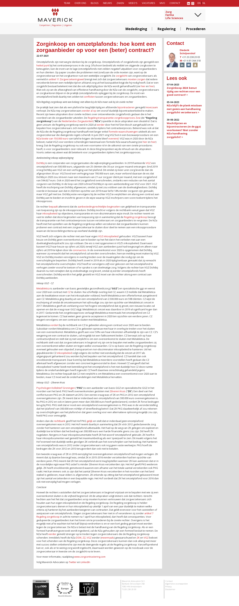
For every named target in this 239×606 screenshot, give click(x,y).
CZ (69, 292)
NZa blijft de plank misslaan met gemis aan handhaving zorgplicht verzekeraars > (184, 109)
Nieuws (107, 3)
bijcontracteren (126, 107)
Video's (132, 3)
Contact (175, 3)
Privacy (168, 586)
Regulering (166, 28)
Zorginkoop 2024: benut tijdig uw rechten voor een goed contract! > (183, 91)
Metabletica (43, 288)
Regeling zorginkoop (135, 217)
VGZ (148, 163)
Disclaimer (170, 589)
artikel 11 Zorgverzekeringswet (66, 79)
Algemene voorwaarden (176, 583)
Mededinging (136, 28)
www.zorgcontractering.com (89, 556)
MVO (162, 3)
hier (143, 86)
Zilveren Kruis (117, 391)
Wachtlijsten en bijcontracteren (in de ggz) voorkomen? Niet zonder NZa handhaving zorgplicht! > (184, 130)
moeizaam (152, 107)
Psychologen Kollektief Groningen (55, 388)
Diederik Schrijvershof (187, 52)
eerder (101, 124)
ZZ (84, 537)
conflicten (89, 96)
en (199, 3)
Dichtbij (40, 163)
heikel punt (42, 65)
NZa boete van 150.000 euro (52, 138)
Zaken (120, 3)
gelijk (90, 421)
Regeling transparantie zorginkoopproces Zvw (114, 117)
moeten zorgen (136, 79)
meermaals (107, 537)
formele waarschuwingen (123, 131)
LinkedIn (85, 562)
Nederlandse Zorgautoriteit (77, 121)
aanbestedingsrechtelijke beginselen (99, 206)
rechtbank (59, 421)
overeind (113, 138)
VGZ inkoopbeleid (108, 236)
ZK (138, 537)
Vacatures (148, 3)
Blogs (95, 3)
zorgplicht (121, 75)
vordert (54, 325)
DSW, (79, 537)
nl (204, 3)
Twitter (73, 562)
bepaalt (53, 206)
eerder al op (89, 110)
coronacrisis (79, 250)
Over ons (80, 3)
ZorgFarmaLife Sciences (174, 15)
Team (67, 3)
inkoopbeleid (49, 213)
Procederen (195, 28)
